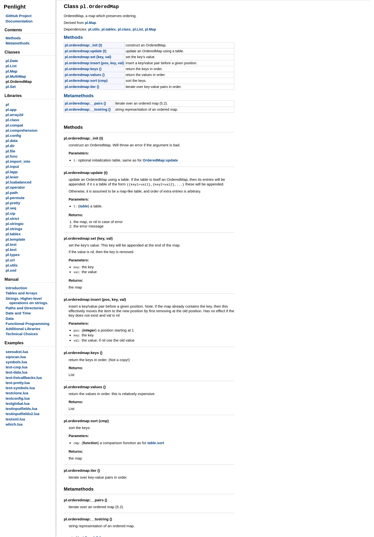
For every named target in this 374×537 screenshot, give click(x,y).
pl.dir (10, 146)
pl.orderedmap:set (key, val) (88, 56)
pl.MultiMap (16, 76)
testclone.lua (17, 393)
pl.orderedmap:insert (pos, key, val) (94, 62)
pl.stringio (14, 224)
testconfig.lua (18, 398)
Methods (13, 38)
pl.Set (11, 87)
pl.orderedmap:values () (85, 74)
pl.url (10, 260)
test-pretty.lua (18, 383)
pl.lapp (12, 172)
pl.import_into (18, 161)
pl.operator (15, 187)
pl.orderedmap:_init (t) (83, 44)
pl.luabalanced (18, 182)
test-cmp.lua (16, 367)
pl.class (12, 120)
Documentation (19, 21)
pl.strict (12, 218)
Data (10, 318)
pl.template (15, 239)
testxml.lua (15, 419)
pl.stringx (14, 229)
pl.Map (11, 71)
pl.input (12, 166)
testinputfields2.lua (22, 414)
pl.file (10, 151)
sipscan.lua (16, 357)
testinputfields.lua (21, 409)
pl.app (11, 109)
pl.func (12, 156)
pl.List (11, 66)
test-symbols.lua (20, 388)
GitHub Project (18, 16)
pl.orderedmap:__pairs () (85, 103)
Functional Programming (27, 324)
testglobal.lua (18, 403)
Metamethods (18, 43)
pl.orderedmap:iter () (82, 86)
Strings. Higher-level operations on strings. (27, 300)
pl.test (11, 244)
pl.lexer (12, 177)
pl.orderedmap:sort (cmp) (86, 80)
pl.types (13, 255)
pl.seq (11, 208)
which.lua (14, 424)
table (83, 205)
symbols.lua (16, 362)
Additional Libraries (23, 329)
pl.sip (10, 213)
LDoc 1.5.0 (91, 534)
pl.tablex (13, 234)
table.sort (155, 440)
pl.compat (14, 125)
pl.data (12, 141)
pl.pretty (13, 203)
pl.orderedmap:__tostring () (88, 109)
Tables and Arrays (21, 293)
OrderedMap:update (160, 159)
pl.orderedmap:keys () (83, 68)
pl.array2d (14, 115)
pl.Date (12, 61)
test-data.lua (16, 372)
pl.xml (11, 270)
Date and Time (18, 313)
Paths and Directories (25, 308)
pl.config (13, 135)
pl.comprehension (22, 130)
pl (7, 104)
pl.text (11, 249)
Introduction (16, 288)
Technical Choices (22, 334)
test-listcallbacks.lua (24, 378)
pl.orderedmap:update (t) (85, 50)
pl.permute (15, 198)
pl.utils (12, 265)
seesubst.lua (17, 352)
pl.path (12, 193)
